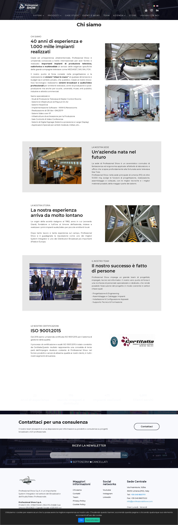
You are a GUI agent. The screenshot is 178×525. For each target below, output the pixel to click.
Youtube (107, 490)
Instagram (108, 493)
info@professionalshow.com (140, 501)
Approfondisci (92, 520)
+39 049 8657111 (138, 494)
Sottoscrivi (81, 461)
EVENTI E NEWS (91, 15)
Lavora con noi (149, 15)
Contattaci (147, 426)
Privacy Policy (79, 501)
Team (107, 15)
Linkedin (107, 497)
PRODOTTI (53, 15)
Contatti (76, 493)
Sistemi (37, 15)
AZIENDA (118, 15)
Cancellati (100, 461)
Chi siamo (77, 490)
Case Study (72, 15)
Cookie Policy (79, 504)
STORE (132, 15)
